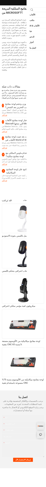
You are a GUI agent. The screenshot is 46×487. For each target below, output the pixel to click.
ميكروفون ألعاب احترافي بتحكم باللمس (20, 271)
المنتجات (40, 200)
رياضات (25, 200)
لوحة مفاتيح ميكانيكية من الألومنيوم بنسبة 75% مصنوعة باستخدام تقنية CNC (23, 381)
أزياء (32, 200)
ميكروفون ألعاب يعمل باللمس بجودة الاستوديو (23, 235)
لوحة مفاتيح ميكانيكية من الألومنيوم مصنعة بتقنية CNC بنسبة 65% (21, 343)
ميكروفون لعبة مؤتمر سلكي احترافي (18, 306)
